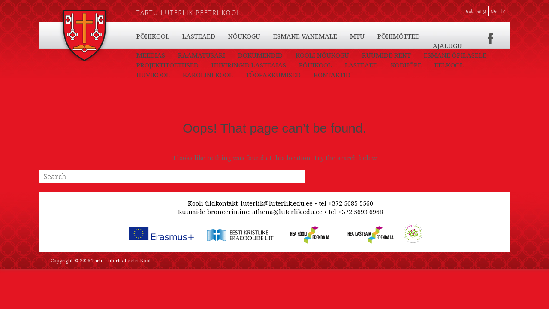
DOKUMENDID (302, 65)
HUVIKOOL (330, 36)
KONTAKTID (154, 55)
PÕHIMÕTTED (448, 55)
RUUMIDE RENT (428, 65)
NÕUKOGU (294, 55)
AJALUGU (151, 65)
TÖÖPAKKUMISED (450, 45)
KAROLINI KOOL (385, 36)
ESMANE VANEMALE (355, 55)
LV (503, 11)
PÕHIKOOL (152, 36)
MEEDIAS (192, 65)
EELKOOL (286, 36)
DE (494, 11)
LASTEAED (198, 36)
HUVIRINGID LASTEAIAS (324, 74)
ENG (481, 11)
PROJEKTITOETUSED (243, 74)
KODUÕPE (243, 36)
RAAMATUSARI (243, 65)
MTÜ (407, 55)
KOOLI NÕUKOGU (364, 65)
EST (469, 11)
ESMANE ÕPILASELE (167, 74)
